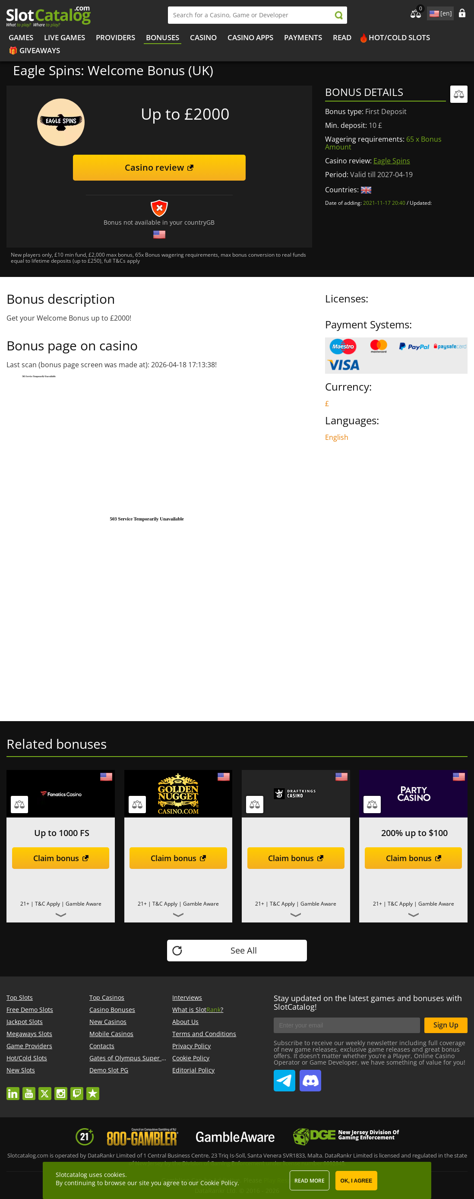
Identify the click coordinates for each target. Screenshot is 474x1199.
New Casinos (107, 1022)
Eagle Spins (391, 160)
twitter (44, 1089)
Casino (203, 37)
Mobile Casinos (111, 1034)
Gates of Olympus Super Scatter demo (144, 1058)
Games (21, 37)
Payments (303, 37)
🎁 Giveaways (34, 50)
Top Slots (19, 997)
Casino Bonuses (112, 1009)
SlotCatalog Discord (310, 1077)
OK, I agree (357, 1181)
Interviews (187, 997)
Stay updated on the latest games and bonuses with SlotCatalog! (368, 1002)
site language (433, 12)
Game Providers (29, 1046)
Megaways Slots (29, 1034)
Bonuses (162, 37)
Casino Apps (250, 37)
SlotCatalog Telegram (284, 1077)
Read (342, 37)
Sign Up (445, 1025)
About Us (185, 1022)
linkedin (12, 1089)
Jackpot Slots (24, 1022)
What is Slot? (197, 1009)
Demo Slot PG (108, 1070)
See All (244, 950)
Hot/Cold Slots (399, 37)
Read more (309, 1180)
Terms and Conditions (204, 1034)
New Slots (20, 1070)
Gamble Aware (83, 903)
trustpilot (92, 1089)
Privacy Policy (191, 1046)
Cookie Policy (190, 1058)
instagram (60, 1089)
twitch (76, 1089)
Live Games (64, 37)
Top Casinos (106, 997)
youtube (28, 1089)
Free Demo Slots (29, 1009)
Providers (115, 37)
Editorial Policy (193, 1070)
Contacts (101, 1046)
